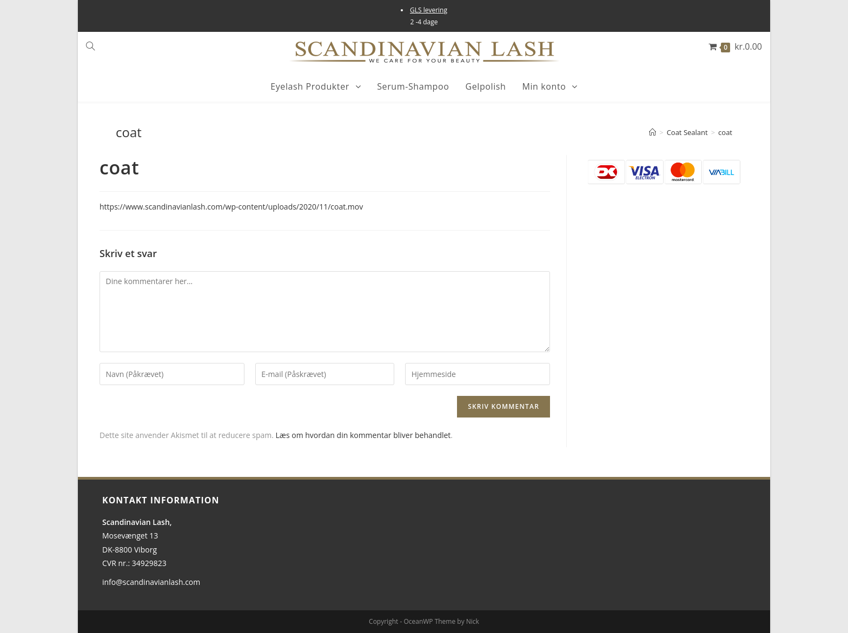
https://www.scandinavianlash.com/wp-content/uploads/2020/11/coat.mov (231, 206)
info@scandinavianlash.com (151, 582)
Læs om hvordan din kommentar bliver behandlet (363, 435)
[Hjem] (652, 132)
